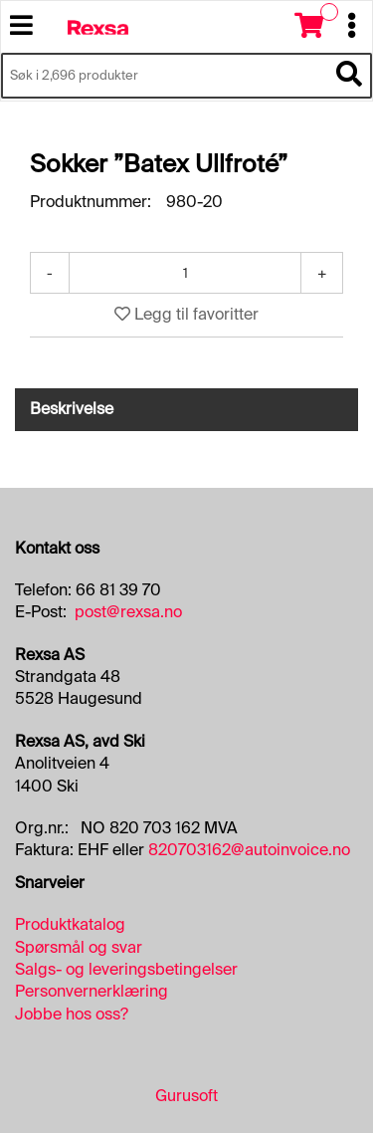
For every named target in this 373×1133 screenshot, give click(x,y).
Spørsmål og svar (78, 947)
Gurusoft (186, 1095)
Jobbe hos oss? (71, 1014)
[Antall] (185, 273)
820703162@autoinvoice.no (249, 849)
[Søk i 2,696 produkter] (164, 76)
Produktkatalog (70, 924)
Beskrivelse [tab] (71, 408)
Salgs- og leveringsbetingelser (126, 969)
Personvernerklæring (91, 991)
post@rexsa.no (128, 611)
